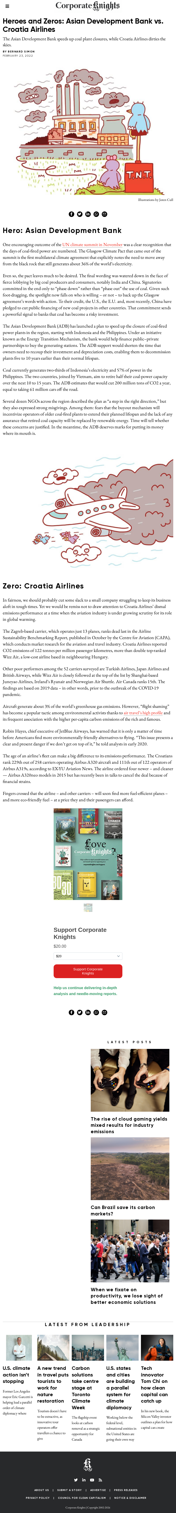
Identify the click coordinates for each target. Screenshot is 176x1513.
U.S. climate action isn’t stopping (16, 1369)
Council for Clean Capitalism (82, 1492)
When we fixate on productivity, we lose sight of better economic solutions (124, 1290)
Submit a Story (69, 1484)
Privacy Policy (38, 1492)
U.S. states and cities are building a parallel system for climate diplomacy (120, 1382)
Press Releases (126, 1484)
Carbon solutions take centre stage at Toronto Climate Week (85, 1382)
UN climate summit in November (92, 244)
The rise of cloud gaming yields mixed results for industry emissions (126, 1120)
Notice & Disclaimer (130, 1492)
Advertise (98, 1484)
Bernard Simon (21, 51)
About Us (41, 1484)
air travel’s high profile (143, 713)
